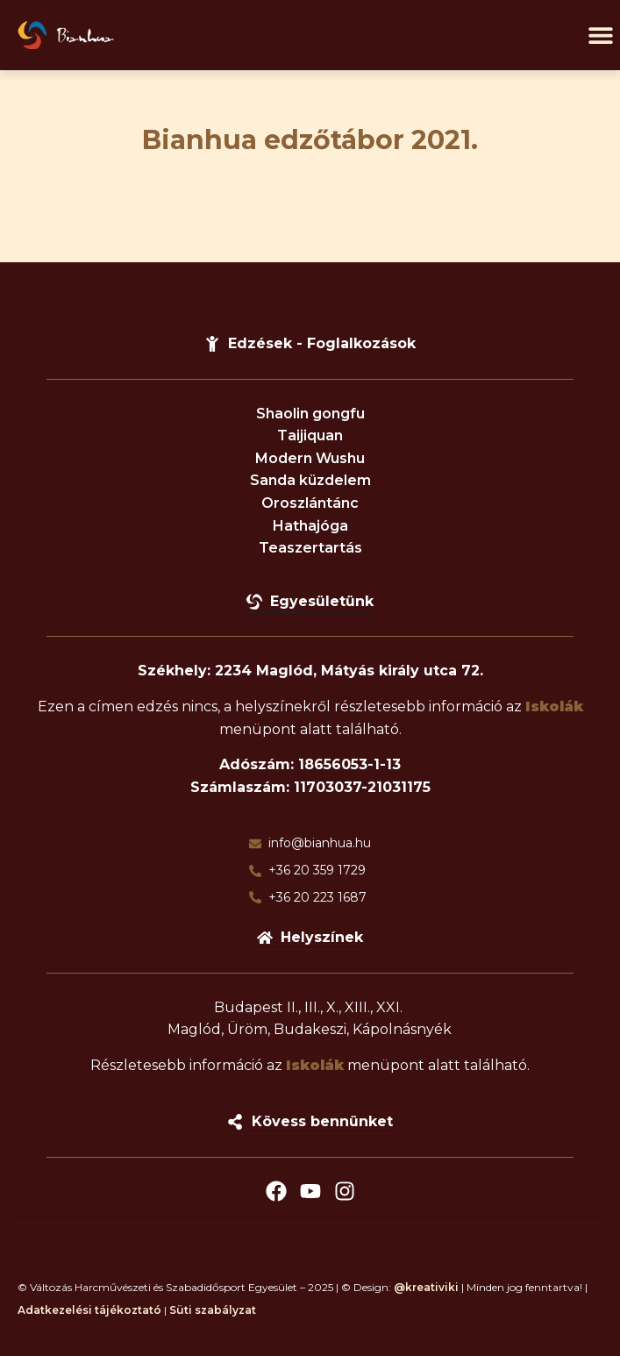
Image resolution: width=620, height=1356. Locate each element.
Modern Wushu (310, 458)
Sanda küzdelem (310, 480)
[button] (600, 35)
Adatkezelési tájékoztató (89, 1310)
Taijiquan (310, 435)
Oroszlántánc (310, 503)
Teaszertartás (310, 547)
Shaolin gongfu (310, 413)
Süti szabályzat (212, 1310)
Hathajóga (310, 525)
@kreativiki (426, 1287)
